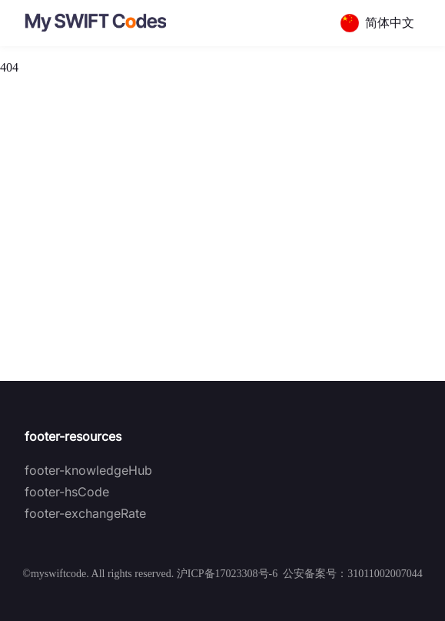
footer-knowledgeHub (88, 470)
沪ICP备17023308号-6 (227, 573)
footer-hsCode (67, 491)
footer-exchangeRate (85, 513)
